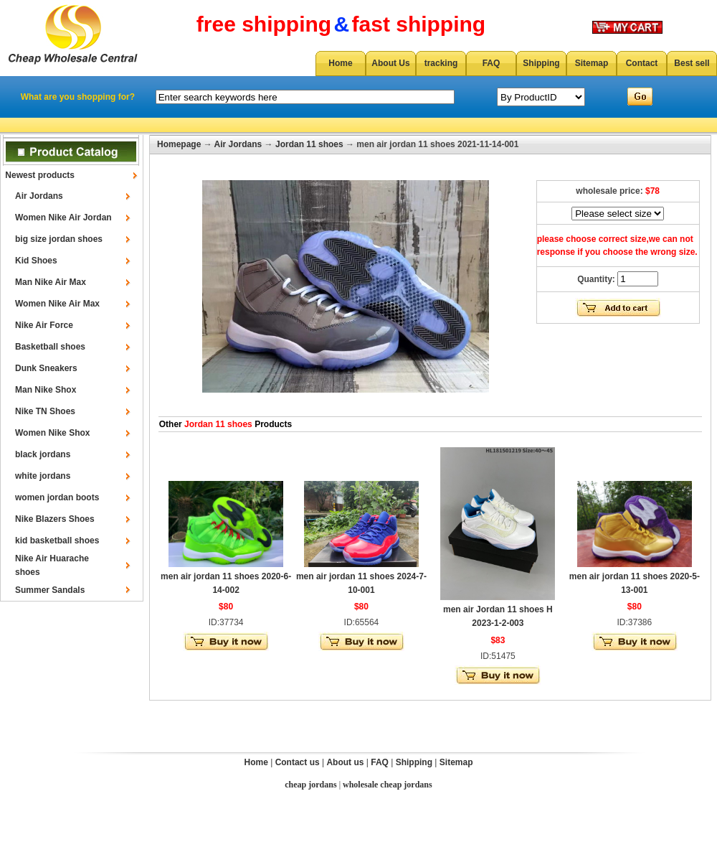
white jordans (42, 476)
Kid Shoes (36, 261)
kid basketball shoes (57, 540)
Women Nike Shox (52, 433)
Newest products (40, 175)
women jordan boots (57, 497)
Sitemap (592, 63)
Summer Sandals (50, 590)
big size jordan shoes (59, 239)
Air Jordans (39, 196)
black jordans (42, 454)
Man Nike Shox (45, 390)
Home (340, 63)
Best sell (691, 63)
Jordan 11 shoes (309, 144)
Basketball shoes (50, 347)
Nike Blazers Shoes (55, 519)
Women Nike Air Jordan (63, 217)
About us (345, 762)
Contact (642, 63)
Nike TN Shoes (45, 411)
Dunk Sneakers (46, 368)
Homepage (179, 144)
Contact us (297, 762)
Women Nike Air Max (57, 304)
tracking (441, 63)
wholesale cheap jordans (387, 785)
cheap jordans (310, 785)
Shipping (541, 63)
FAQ (491, 63)
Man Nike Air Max (50, 282)
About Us (390, 63)
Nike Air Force (44, 325)
